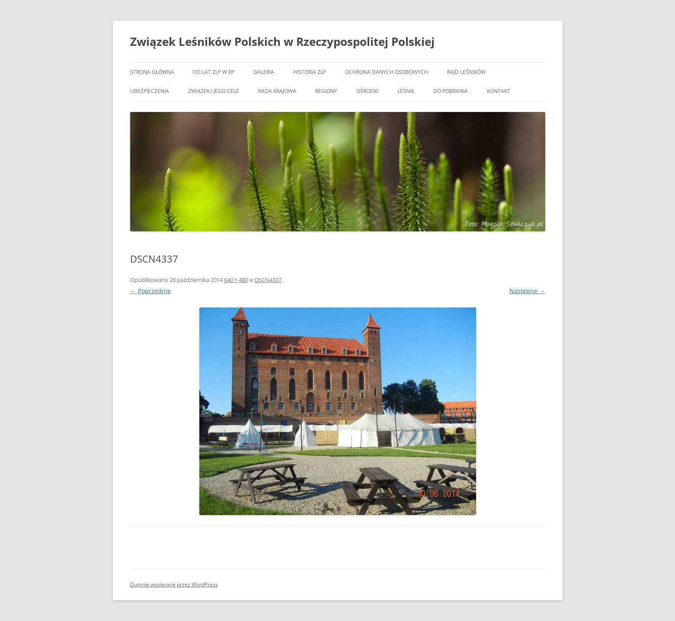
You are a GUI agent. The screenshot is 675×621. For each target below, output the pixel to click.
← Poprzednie (150, 291)
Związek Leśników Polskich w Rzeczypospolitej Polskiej (282, 41)
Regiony (326, 91)
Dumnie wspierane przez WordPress (174, 584)
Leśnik (405, 91)
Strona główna (152, 72)
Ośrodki (367, 91)
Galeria (263, 72)
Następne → (527, 291)
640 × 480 (236, 280)
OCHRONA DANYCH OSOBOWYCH (386, 72)
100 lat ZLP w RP (213, 72)
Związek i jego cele (213, 91)
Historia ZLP (309, 72)
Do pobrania (450, 91)
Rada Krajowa (277, 91)
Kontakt (498, 91)
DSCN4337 (268, 280)
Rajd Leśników (466, 72)
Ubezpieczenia (149, 91)
